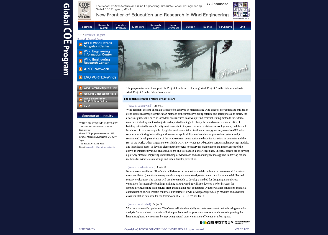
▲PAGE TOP (241, 229)
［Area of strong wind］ (140, 105)
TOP (79, 35)
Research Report (95, 39)
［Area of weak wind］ (139, 204)
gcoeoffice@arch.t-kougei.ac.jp (100, 147)
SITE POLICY (87, 229)
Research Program (95, 35)
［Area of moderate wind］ (141, 167)
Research (82, 39)
